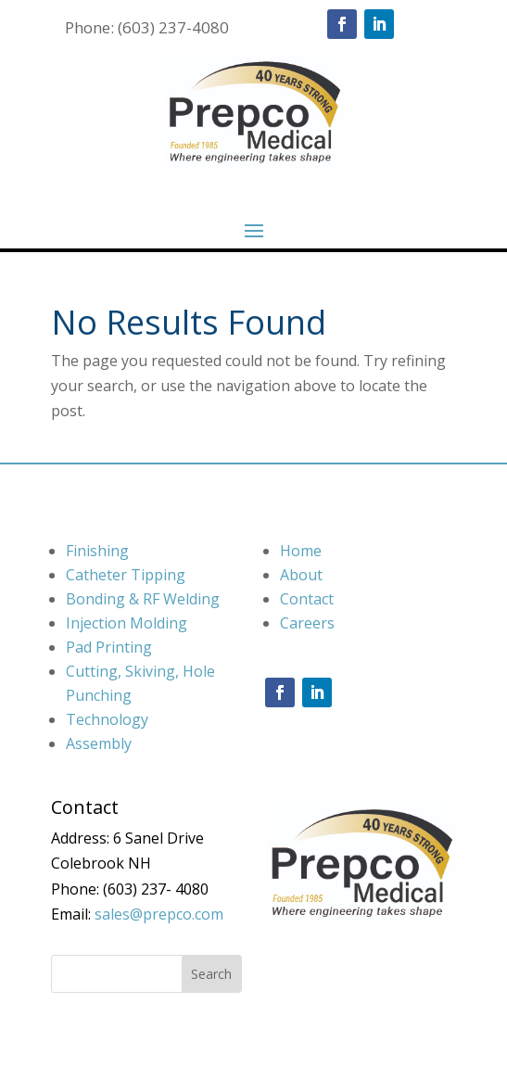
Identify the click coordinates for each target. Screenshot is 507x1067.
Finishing (97, 550)
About (301, 575)
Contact (307, 599)
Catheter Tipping (125, 575)
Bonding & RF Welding (143, 599)
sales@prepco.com (159, 914)
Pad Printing (109, 647)
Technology (107, 719)
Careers (307, 623)
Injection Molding (126, 623)
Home (301, 550)
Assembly (99, 743)
